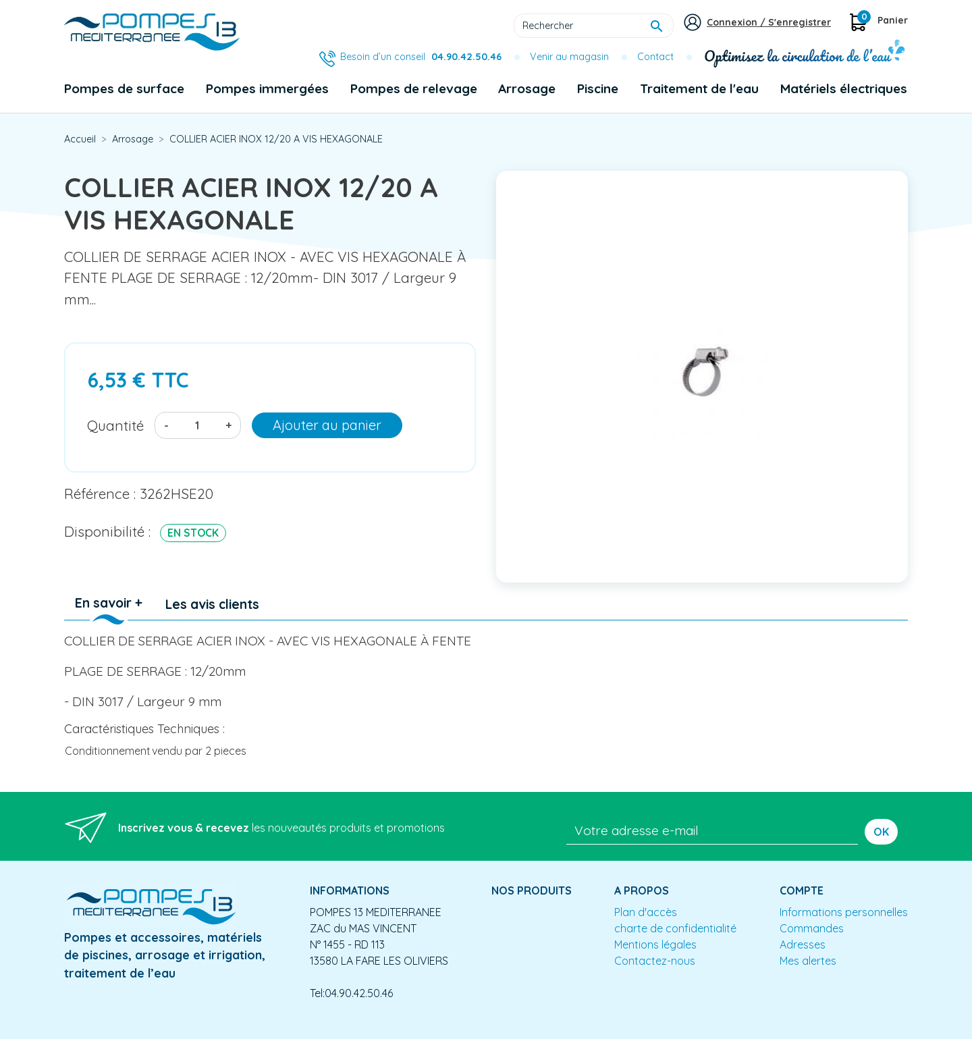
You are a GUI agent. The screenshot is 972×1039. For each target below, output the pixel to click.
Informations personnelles (844, 912)
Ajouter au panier (327, 425)
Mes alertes (808, 960)
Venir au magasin (569, 57)
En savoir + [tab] (108, 603)
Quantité (115, 425)
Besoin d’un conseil (421, 57)
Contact (655, 57)
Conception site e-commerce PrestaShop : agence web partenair (322, 1028)
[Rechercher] (594, 26)
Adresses (803, 944)
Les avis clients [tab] (212, 604)
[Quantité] (197, 425)
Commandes (812, 928)
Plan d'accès (645, 912)
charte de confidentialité (675, 928)
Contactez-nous (654, 960)
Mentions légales (655, 944)
